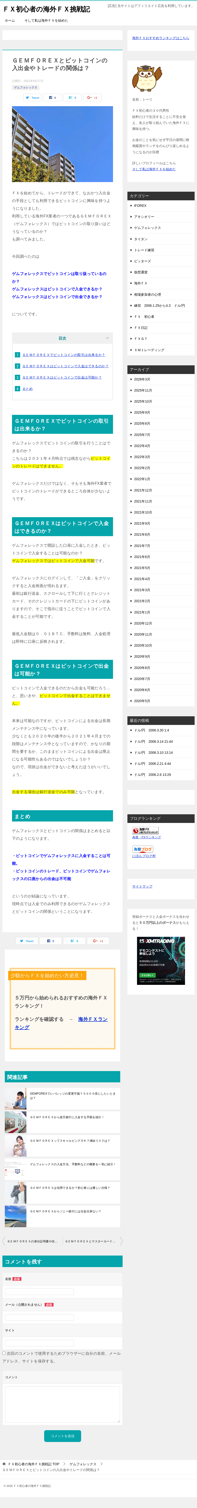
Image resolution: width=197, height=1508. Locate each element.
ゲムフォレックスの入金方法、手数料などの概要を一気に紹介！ (73, 1175)
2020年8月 (142, 678)
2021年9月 (142, 534)
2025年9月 (142, 423)
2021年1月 (142, 623)
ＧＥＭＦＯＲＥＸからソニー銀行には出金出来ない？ (65, 1222)
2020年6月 (142, 701)
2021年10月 (143, 523)
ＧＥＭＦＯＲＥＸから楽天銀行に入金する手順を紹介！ (67, 1128)
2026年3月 (142, 390)
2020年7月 (142, 690)
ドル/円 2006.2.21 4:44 (152, 774)
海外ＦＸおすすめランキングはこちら (160, 49)
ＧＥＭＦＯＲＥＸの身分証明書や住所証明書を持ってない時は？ (35, 1252)
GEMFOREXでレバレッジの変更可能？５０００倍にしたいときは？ (73, 1106)
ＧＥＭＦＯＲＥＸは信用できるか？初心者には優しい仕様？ (70, 1198)
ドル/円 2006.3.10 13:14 (153, 763)
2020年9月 (142, 667)
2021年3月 (142, 601)
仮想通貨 (141, 283)
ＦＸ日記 (141, 338)
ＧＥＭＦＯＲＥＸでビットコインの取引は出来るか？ (63, 366)
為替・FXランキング (146, 848)
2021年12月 (143, 501)
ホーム (10, 31)
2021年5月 (142, 579)
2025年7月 (142, 445)
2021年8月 (142, 545)
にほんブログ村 (144, 867)
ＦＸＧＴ (141, 349)
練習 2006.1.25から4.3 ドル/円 (159, 316)
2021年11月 (143, 512)
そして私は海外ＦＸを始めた (46, 31)
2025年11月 (143, 401)
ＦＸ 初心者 (144, 327)
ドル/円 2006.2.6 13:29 (152, 785)
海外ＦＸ (141, 294)
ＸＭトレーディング (149, 361)
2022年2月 (142, 479)
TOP (33, 1475)
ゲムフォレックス (25, 98)
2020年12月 (143, 634)
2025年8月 (142, 434)
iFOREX (140, 216)
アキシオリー (144, 227)
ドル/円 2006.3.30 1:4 (151, 741)
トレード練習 (144, 261)
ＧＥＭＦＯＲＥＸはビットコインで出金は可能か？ (62, 388)
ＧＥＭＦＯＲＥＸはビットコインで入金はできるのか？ (65, 377)
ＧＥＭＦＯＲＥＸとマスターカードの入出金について (94, 1252)
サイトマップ (142, 897)
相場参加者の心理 (147, 305)
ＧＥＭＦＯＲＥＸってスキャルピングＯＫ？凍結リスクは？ (70, 1151)
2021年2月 (142, 612)
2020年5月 (142, 712)
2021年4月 (142, 590)
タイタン (141, 250)
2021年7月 (142, 556)
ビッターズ (142, 272)
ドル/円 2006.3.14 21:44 (153, 752)
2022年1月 (142, 490)
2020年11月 (143, 645)
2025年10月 (143, 412)
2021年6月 (142, 568)
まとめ (27, 399)
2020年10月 (143, 656)
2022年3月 (142, 468)
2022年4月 (142, 457)
